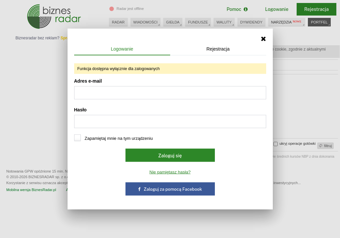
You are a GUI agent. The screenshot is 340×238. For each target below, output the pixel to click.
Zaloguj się (170, 155)
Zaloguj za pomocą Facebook (170, 189)
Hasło (170, 117)
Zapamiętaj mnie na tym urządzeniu (113, 138)
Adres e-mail (170, 88)
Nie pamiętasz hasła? (169, 172)
